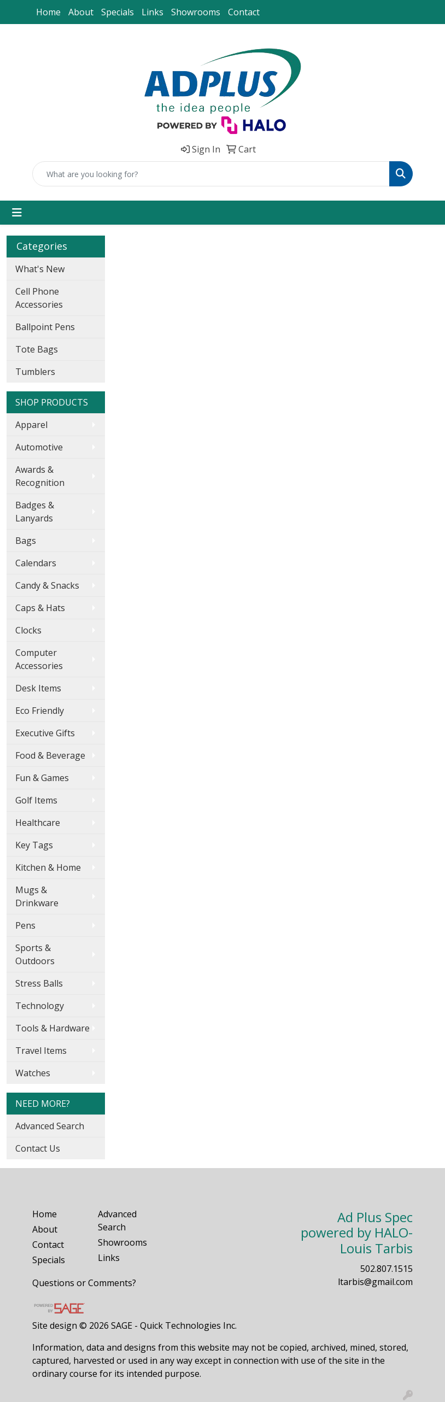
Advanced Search (49, 1126)
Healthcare (37, 823)
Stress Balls (39, 983)
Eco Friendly (39, 711)
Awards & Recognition (40, 476)
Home (48, 12)
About (80, 12)
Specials (117, 12)
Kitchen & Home (48, 867)
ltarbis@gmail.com (375, 1282)
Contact (244, 12)
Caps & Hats (40, 608)
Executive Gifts (45, 733)
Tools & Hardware (52, 1028)
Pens (25, 925)
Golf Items (36, 800)
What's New (40, 269)
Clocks (28, 630)
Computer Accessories (39, 659)
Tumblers (35, 372)
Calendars (35, 563)
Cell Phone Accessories (39, 297)
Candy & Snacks (47, 585)
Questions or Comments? (84, 1283)
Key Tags (34, 845)
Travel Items (41, 1051)
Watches (32, 1073)
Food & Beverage (50, 755)
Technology (39, 1006)
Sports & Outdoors (35, 954)
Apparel (31, 425)
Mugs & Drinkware (36, 896)
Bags (25, 541)
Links (152, 12)
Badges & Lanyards (34, 511)
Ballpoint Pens (45, 327)
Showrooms (195, 12)
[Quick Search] (211, 173)
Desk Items (38, 688)
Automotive (39, 447)
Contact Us (37, 1148)
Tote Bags (36, 349)
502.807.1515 (386, 1269)
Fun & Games (42, 778)
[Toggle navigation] (16, 212)
